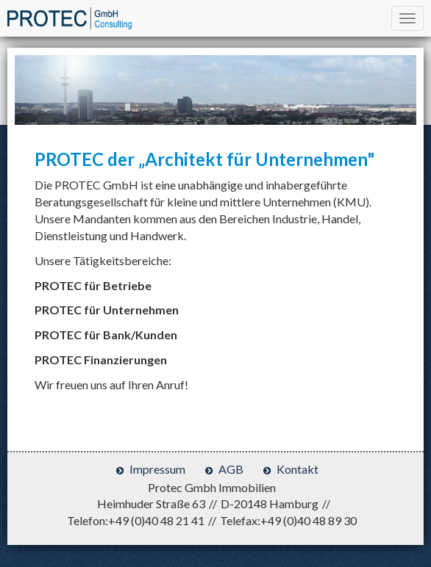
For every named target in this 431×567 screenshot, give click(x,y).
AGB (230, 469)
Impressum (157, 469)
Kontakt (297, 469)
